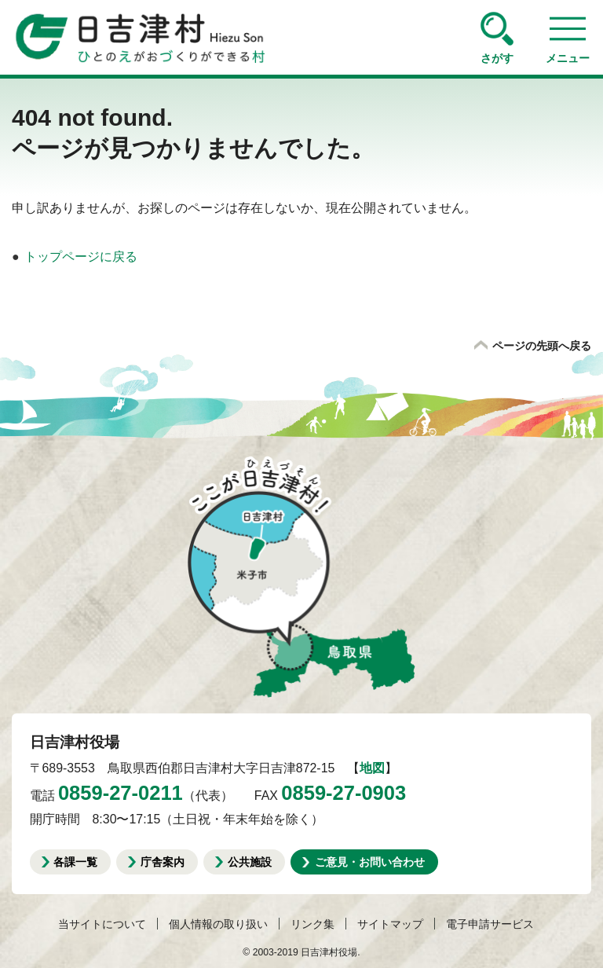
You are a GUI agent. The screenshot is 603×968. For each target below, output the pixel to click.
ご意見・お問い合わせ (370, 861)
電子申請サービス (490, 924)
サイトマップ (390, 924)
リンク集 (312, 924)
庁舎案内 (163, 861)
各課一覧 (75, 861)
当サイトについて (102, 924)
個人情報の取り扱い (218, 924)
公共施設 (250, 861)
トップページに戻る (80, 256)
